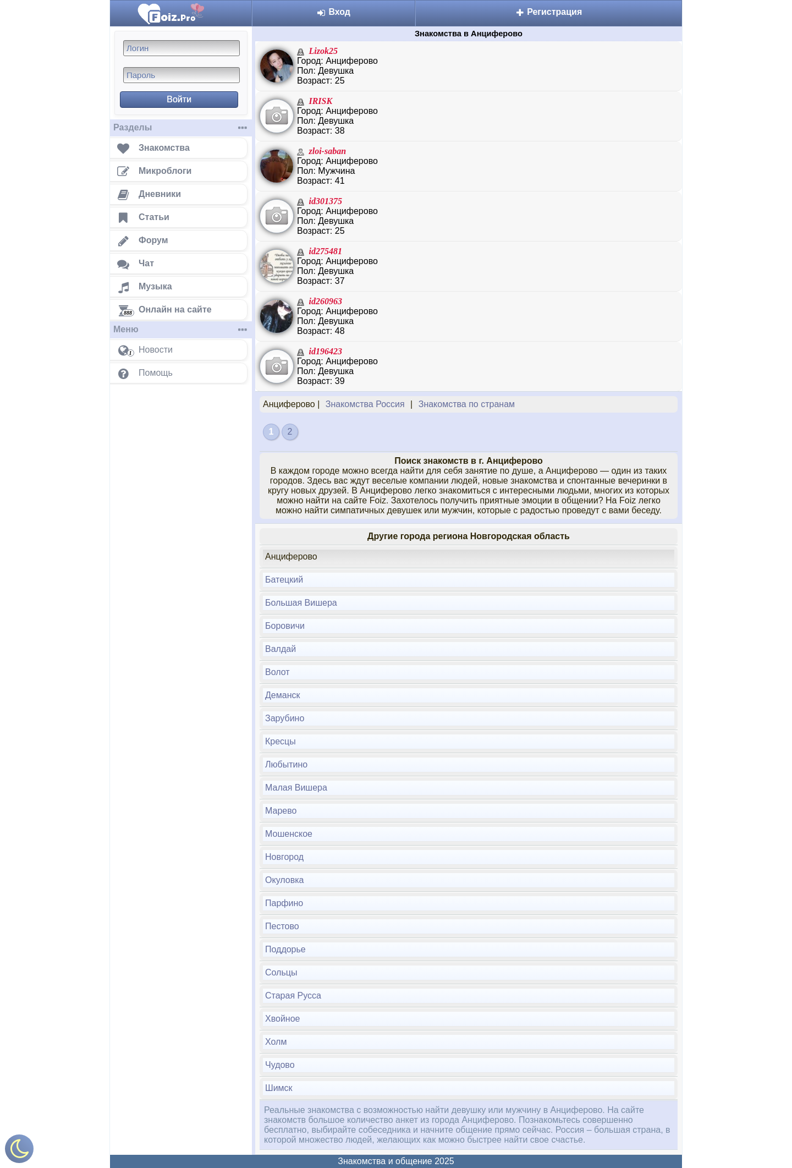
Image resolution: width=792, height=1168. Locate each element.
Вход (333, 12)
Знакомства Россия (365, 404)
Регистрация (548, 12)
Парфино (284, 903)
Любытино (286, 764)
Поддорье (285, 949)
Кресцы (280, 741)
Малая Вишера (296, 787)
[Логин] (181, 48)
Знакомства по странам (467, 404)
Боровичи (285, 625)
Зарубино (284, 718)
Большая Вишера (301, 602)
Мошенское (288, 833)
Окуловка (284, 880)
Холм (276, 1041)
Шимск (279, 1088)
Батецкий (284, 579)
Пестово (282, 926)
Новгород (284, 857)
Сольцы (281, 972)
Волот (277, 672)
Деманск (282, 695)
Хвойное (282, 1018)
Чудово (280, 1065)
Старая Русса (293, 995)
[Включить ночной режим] (19, 1151)
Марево (280, 810)
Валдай (280, 649)
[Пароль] (181, 75)
